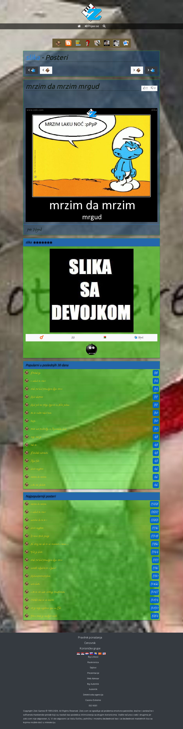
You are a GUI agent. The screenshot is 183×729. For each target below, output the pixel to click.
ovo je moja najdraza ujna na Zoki (46, 608)
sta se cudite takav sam (41, 413)
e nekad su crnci (38, 381)
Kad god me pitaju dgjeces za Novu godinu (50, 405)
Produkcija (35, 373)
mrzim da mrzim (38, 477)
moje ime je (36, 437)
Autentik (93, 689)
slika (33, 57)
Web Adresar (93, 678)
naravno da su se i (39, 520)
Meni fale (35, 461)
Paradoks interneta (39, 453)
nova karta (35, 584)
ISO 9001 (93, 705)
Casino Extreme (93, 700)
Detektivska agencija (93, 694)
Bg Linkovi (93, 657)
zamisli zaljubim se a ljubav (43, 568)
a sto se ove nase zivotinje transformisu (48, 592)
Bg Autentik (93, 684)
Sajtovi (93, 667)
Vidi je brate (36, 552)
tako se (34, 445)
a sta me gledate (38, 485)
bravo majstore (37, 469)
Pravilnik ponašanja (90, 637)
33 (73, 337)
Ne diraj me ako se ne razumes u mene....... (50, 544)
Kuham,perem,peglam (40, 576)
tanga (33, 421)
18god (138, 337)
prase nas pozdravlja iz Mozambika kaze (48, 429)
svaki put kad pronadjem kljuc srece (46, 389)
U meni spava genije (40, 536)
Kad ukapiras (37, 397)
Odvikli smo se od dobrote (42, 600)
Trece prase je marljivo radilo (44, 616)
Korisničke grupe (90, 648)
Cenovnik (90, 643)
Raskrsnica (93, 662)
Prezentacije (93, 673)
